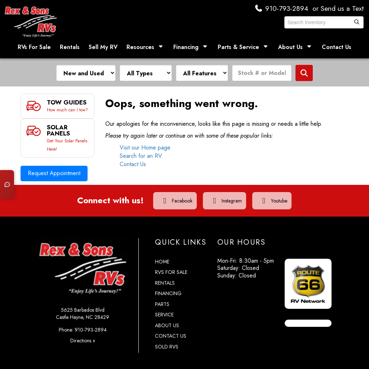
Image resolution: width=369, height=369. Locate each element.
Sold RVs (166, 341)
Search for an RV (141, 156)
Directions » (82, 335)
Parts (162, 298)
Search (304, 73)
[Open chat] (6, 184)
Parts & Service (243, 47)
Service (164, 309)
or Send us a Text (336, 8)
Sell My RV (103, 47)
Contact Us (336, 47)
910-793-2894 (278, 8)
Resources (145, 47)
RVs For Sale (34, 47)
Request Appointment (54, 166)
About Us (295, 47)
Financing (191, 47)
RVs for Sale (171, 266)
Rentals (70, 47)
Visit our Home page (145, 147)
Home (162, 256)
